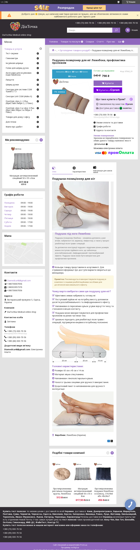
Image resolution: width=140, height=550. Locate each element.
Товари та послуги (70, 41)
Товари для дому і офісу (18, 117)
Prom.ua (83, 545)
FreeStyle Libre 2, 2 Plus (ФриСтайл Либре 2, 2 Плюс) (19, 102)
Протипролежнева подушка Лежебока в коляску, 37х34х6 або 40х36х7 (103, 492)
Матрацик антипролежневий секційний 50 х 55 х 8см (83, 492)
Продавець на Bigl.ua (70, 547)
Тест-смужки (12, 53)
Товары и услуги (13, 48)
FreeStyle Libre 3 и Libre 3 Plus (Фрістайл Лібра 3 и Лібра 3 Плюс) (20, 110)
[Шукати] (116, 30)
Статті (100, 41)
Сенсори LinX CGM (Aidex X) (19, 96)
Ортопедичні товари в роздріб (75, 50)
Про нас (111, 41)
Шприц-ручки (12, 85)
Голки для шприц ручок (17, 68)
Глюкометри (12, 58)
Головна (53, 41)
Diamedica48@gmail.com (19, 280)
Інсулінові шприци (14, 63)
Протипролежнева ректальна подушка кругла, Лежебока (62, 491)
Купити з (109, 90)
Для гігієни (11, 122)
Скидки (90, 41)
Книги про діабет (14, 127)
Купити (109, 83)
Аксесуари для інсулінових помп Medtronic (18, 74)
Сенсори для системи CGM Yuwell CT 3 (19, 91)
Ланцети (10, 80)
